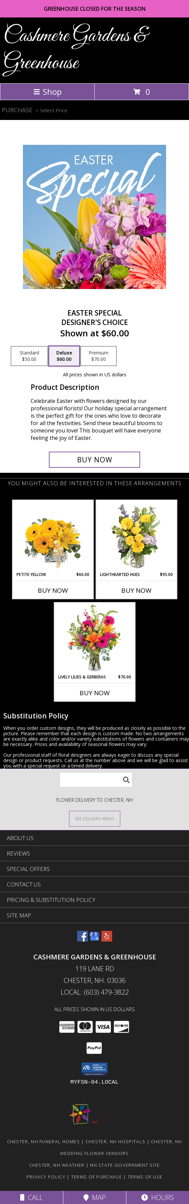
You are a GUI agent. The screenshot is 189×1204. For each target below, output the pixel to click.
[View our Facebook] (82, 939)
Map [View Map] (95, 1197)
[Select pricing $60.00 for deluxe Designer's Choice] (64, 356)
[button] (94, 1069)
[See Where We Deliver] (94, 818)
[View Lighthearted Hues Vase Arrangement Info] (136, 536)
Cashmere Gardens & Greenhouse (75, 50)
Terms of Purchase (96, 1177)
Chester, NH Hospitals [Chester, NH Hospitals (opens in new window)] (115, 1141)
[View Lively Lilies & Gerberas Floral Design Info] (94, 638)
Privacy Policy (46, 1177)
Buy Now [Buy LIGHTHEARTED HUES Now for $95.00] (136, 590)
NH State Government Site (125, 1165)
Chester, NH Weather (57, 1165)
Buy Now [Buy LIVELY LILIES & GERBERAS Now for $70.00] (95, 693)
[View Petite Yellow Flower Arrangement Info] (53, 536)
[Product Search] (96, 779)
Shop (47, 91)
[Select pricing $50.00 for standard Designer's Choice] (29, 356)
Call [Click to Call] (31, 1197)
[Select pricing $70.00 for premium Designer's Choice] (98, 356)
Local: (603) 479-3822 (95, 992)
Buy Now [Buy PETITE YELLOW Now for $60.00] (53, 590)
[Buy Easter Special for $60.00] (94, 460)
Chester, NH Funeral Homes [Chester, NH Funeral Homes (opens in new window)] (43, 1141)
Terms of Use (145, 1177)
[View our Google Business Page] (94, 939)
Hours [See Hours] (157, 1197)
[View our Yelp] (106, 939)
